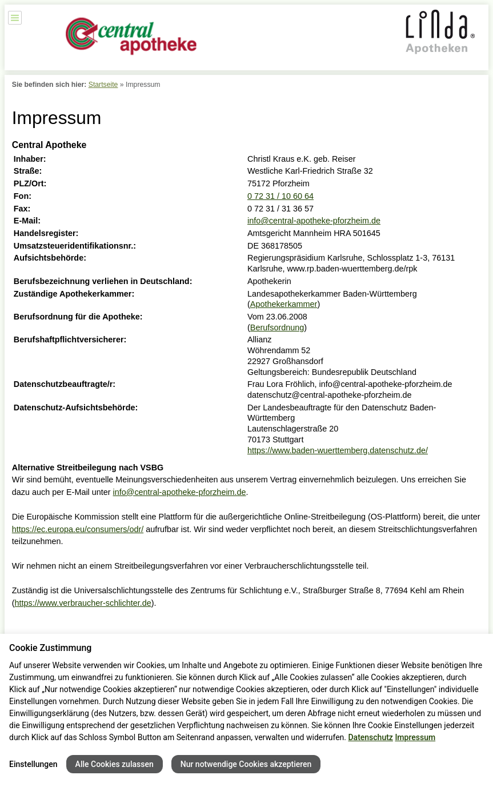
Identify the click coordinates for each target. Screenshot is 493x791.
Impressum (415, 737)
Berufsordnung (277, 327)
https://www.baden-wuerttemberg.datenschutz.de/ (337, 450)
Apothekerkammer (284, 304)
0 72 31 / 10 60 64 (280, 196)
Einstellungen (33, 764)
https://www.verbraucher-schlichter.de (83, 603)
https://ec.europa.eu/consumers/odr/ (77, 529)
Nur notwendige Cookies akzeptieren (246, 764)
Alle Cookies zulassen (114, 764)
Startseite (103, 85)
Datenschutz (370, 737)
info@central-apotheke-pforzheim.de (313, 220)
